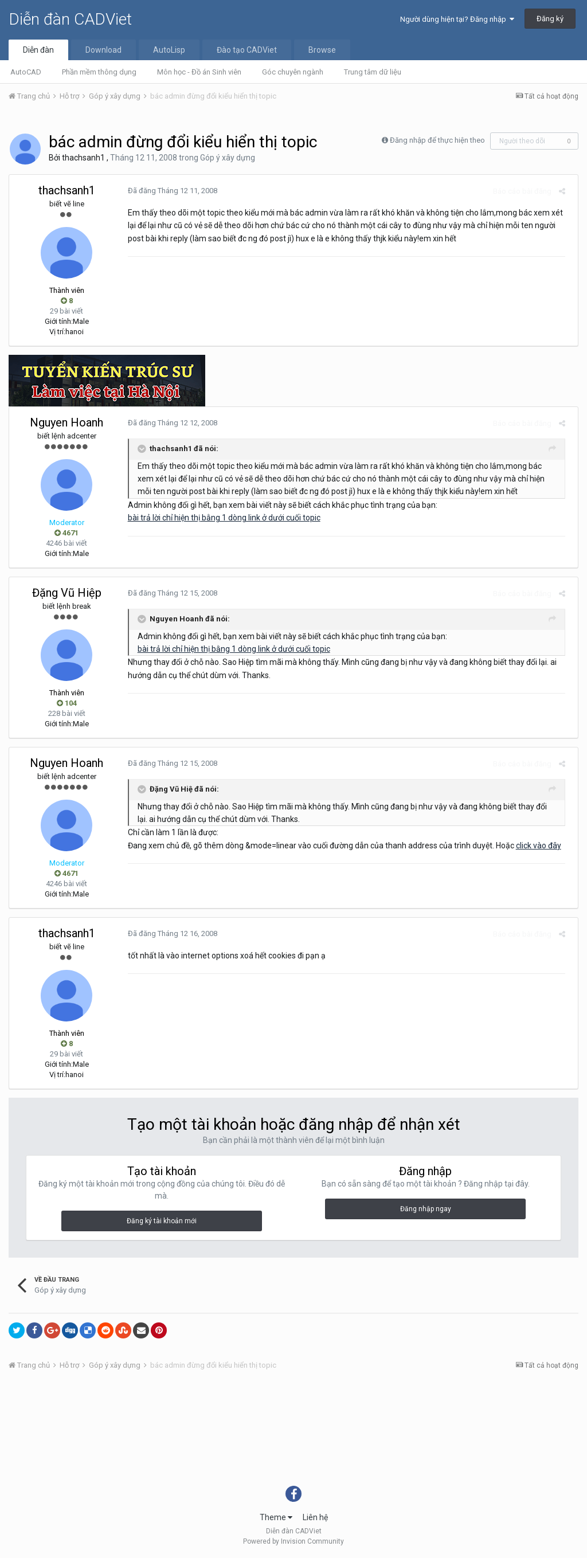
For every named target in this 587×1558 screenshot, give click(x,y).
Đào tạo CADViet (247, 49)
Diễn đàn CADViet (70, 19)
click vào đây (534, 845)
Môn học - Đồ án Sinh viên (199, 72)
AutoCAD (25, 72)
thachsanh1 (83, 157)
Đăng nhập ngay (425, 1209)
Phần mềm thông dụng (99, 72)
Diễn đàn (38, 49)
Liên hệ (315, 1517)
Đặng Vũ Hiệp (66, 593)
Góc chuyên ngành (292, 72)
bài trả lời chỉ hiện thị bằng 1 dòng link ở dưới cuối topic (220, 517)
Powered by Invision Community (293, 1541)
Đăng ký (550, 18)
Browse (322, 49)
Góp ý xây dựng (227, 157)
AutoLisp (169, 49)
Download (103, 49)
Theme (276, 1517)
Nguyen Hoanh (66, 422)
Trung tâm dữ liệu (372, 72)
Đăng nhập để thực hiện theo (437, 140)
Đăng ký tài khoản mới (162, 1221)
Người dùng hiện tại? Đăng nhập (457, 19)
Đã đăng (168, 190)
